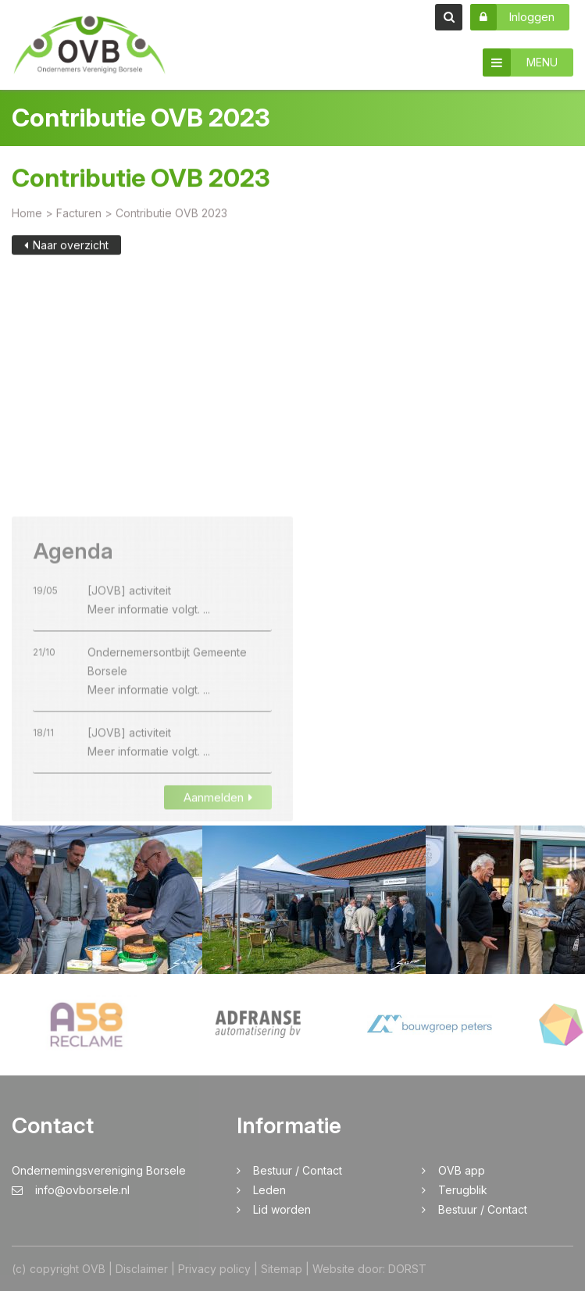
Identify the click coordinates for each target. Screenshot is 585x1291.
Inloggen (512, 17)
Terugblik (462, 1189)
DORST (407, 1268)
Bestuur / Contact (297, 1170)
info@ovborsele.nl (71, 1189)
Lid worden (282, 1209)
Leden (269, 1189)
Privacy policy (214, 1268)
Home (27, 215)
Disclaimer (142, 1268)
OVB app (461, 1170)
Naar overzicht (66, 247)
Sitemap (281, 1268)
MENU (520, 62)
